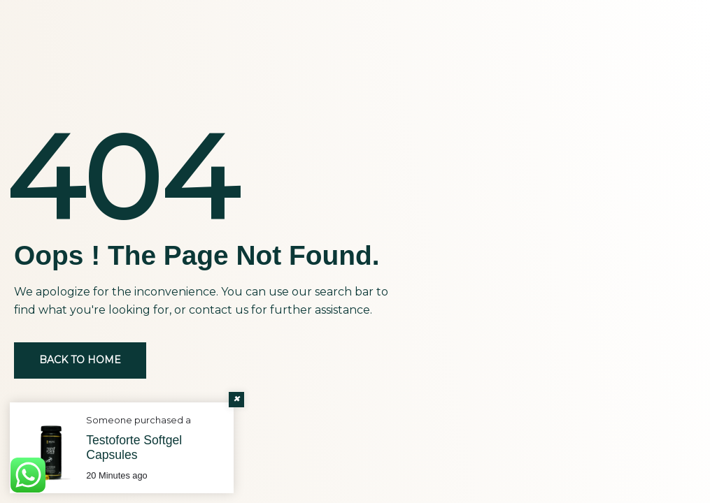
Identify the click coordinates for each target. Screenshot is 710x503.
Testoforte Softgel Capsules (134, 447)
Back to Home (80, 359)
